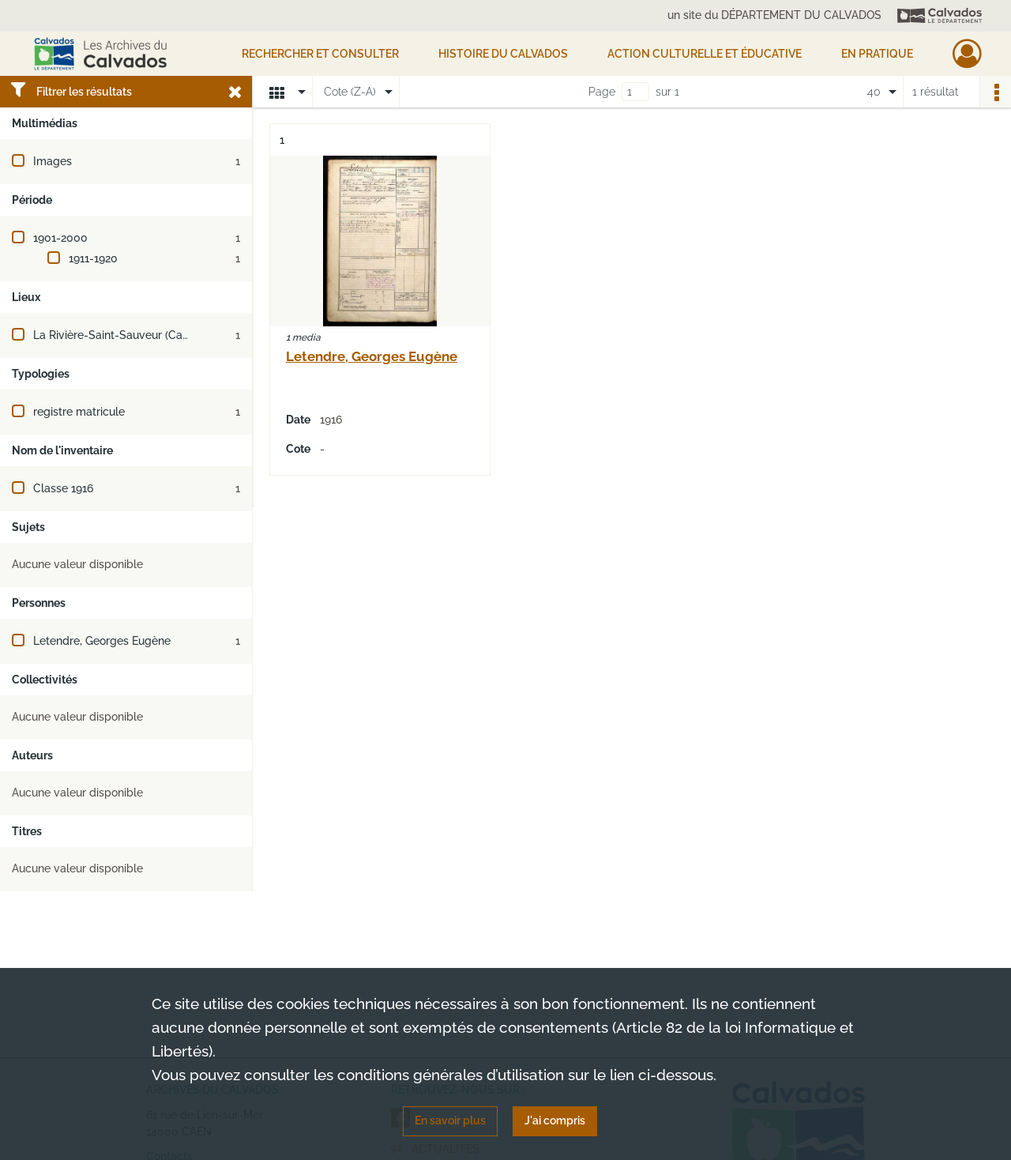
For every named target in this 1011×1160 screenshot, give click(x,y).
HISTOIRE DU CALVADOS (503, 53)
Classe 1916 (63, 488)
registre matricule (79, 411)
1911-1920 (93, 258)
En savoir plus (450, 1120)
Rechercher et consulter (320, 53)
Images (52, 161)
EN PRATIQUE (877, 53)
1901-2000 (60, 238)
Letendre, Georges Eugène (102, 641)
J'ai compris (554, 1120)
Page (601, 91)
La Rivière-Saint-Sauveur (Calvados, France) (147, 335)
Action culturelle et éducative (704, 53)
